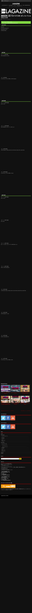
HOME (2, 475)
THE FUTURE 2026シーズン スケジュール (15, 393)
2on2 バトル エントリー (5, 488)
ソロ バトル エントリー (5, 487)
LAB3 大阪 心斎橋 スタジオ (5, 513)
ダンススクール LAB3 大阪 (5, 505)
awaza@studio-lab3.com (6, 521)
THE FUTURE (3, 19)
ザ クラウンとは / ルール (5, 477)
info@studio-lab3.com (6, 516)
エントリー (3, 478)
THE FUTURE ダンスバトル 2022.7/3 (25, 410)
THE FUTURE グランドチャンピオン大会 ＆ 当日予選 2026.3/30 (5, 404)
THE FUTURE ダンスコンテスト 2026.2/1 (25, 404)
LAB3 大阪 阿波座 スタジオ (5, 518)
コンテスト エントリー (4, 486)
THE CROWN (2, 476)
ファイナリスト (3, 492)
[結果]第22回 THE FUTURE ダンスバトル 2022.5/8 (7, 410)
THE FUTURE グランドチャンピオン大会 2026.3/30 (25, 393)
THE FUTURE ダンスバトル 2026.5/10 (5, 393)
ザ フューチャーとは (4, 485)
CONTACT (2, 493)
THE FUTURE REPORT (7, 19)
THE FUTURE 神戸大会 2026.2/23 (15, 404)
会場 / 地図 (3, 479)
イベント (3, 480)
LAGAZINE (16, 4)
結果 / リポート (3, 481)
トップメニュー (5, 0)
